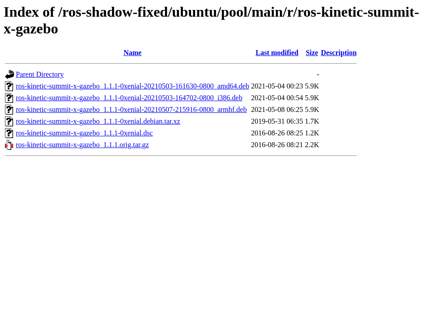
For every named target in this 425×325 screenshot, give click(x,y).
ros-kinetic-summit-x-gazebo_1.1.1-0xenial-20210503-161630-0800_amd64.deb (132, 86)
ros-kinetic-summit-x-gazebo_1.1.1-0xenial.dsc (84, 133)
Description (338, 52)
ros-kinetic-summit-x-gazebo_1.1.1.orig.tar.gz (82, 145)
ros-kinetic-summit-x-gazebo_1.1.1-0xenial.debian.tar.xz (98, 121)
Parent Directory (40, 74)
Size (312, 52)
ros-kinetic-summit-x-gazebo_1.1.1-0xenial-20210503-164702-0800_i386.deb (129, 98)
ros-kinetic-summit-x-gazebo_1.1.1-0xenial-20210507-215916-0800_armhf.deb (131, 109)
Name (132, 52)
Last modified (277, 52)
